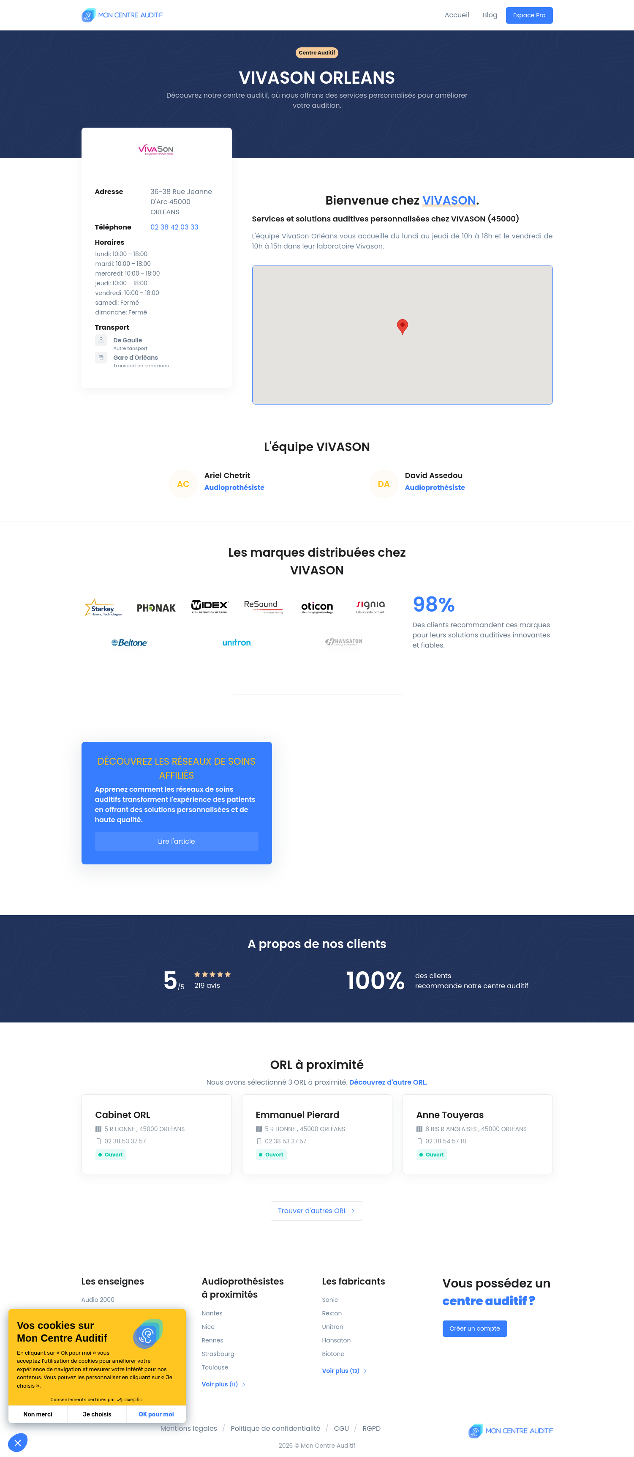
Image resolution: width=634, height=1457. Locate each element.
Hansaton (336, 1340)
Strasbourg (218, 1354)
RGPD (372, 1428)
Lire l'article (176, 841)
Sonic (330, 1300)
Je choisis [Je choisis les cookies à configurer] (97, 1414)
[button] (18, 1442)
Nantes (212, 1313)
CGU (341, 1428)
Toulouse (215, 1367)
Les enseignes (113, 1281)
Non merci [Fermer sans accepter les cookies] (37, 1414)
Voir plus (224, 1384)
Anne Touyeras (450, 1115)
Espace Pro (529, 15)
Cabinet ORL (122, 1115)
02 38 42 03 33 (174, 227)
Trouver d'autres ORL (317, 1211)
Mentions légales (189, 1428)
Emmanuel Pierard (298, 1115)
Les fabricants (353, 1281)
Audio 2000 (98, 1300)
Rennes (212, 1340)
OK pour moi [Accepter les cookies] (156, 1414)
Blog (490, 15)
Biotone (333, 1354)
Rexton (332, 1313)
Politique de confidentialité (275, 1428)
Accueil (457, 15)
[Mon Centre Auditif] (122, 15)
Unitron (332, 1327)
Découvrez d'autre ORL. (388, 1082)
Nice (208, 1327)
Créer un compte (475, 1328)
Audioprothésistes (257, 1288)
